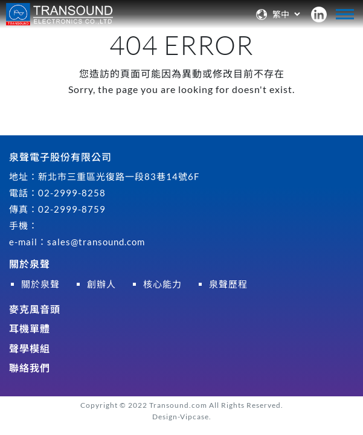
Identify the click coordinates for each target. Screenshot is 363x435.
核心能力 (162, 284)
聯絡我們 (29, 367)
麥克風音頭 (34, 309)
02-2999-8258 (72, 192)
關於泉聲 (29, 263)
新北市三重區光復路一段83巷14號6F (118, 176)
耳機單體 (29, 328)
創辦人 (101, 284)
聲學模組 (29, 348)
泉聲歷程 (228, 284)
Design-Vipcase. (181, 416)
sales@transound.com (96, 241)
